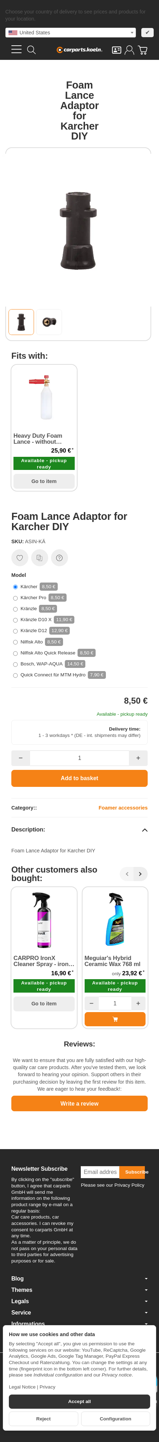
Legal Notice (22, 1387)
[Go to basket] (142, 50)
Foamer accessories (123, 808)
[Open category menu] (16, 49)
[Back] (127, 874)
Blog (79, 1279)
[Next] (141, 874)
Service (79, 1313)
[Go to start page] (79, 50)
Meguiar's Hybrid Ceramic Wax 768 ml (113, 961)
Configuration (115, 1418)
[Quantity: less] (20, 758)
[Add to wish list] (19, 557)
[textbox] (71, 32)
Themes (79, 1290)
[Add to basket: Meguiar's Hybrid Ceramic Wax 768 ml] (115, 1019)
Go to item (44, 481)
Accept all (79, 1401)
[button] (21, 322)
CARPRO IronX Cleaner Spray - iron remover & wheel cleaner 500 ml (40, 961)
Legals (79, 1301)
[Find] (31, 50)
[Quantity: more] (138, 758)
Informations (79, 1324)
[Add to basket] (79, 778)
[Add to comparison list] (39, 557)
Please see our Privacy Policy (112, 1185)
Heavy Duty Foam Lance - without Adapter (37, 439)
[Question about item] (59, 557)
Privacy (48, 1387)
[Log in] (129, 50)
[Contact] (117, 50)
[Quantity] (79, 758)
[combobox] (70, 33)
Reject (43, 1418)
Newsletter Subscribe (39, 1169)
